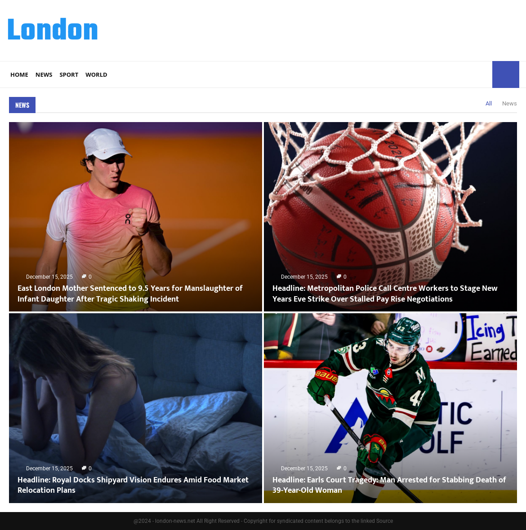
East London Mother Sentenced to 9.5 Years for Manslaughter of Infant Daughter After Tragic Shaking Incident (130, 294)
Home (19, 74)
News (44, 74)
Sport (68, 74)
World (96, 74)
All (489, 103)
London (52, 31)
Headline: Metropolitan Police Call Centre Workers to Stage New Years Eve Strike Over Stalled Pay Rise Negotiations (385, 294)
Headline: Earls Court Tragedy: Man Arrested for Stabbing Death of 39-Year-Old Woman (389, 485)
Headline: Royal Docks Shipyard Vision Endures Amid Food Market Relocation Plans (133, 485)
